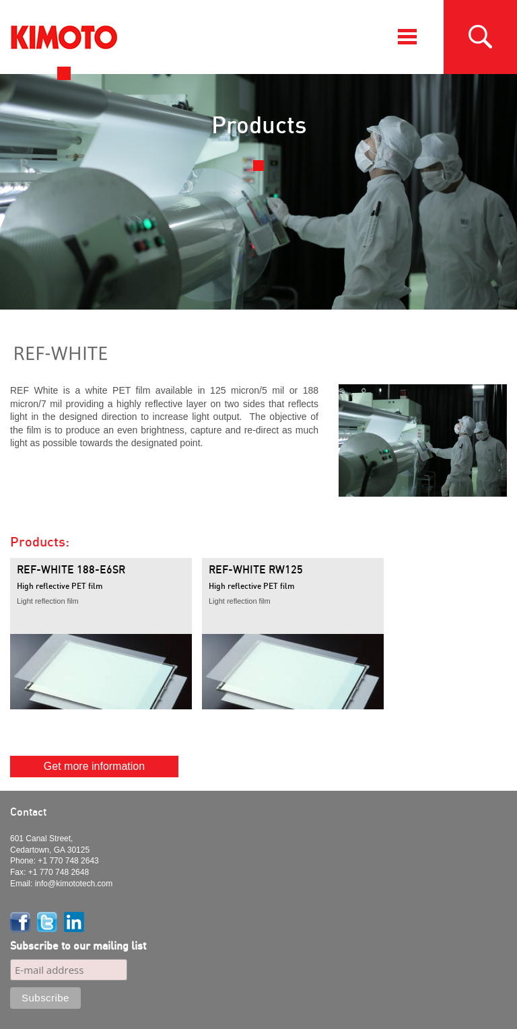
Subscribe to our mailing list (78, 945)
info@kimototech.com (74, 883)
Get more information (94, 766)
